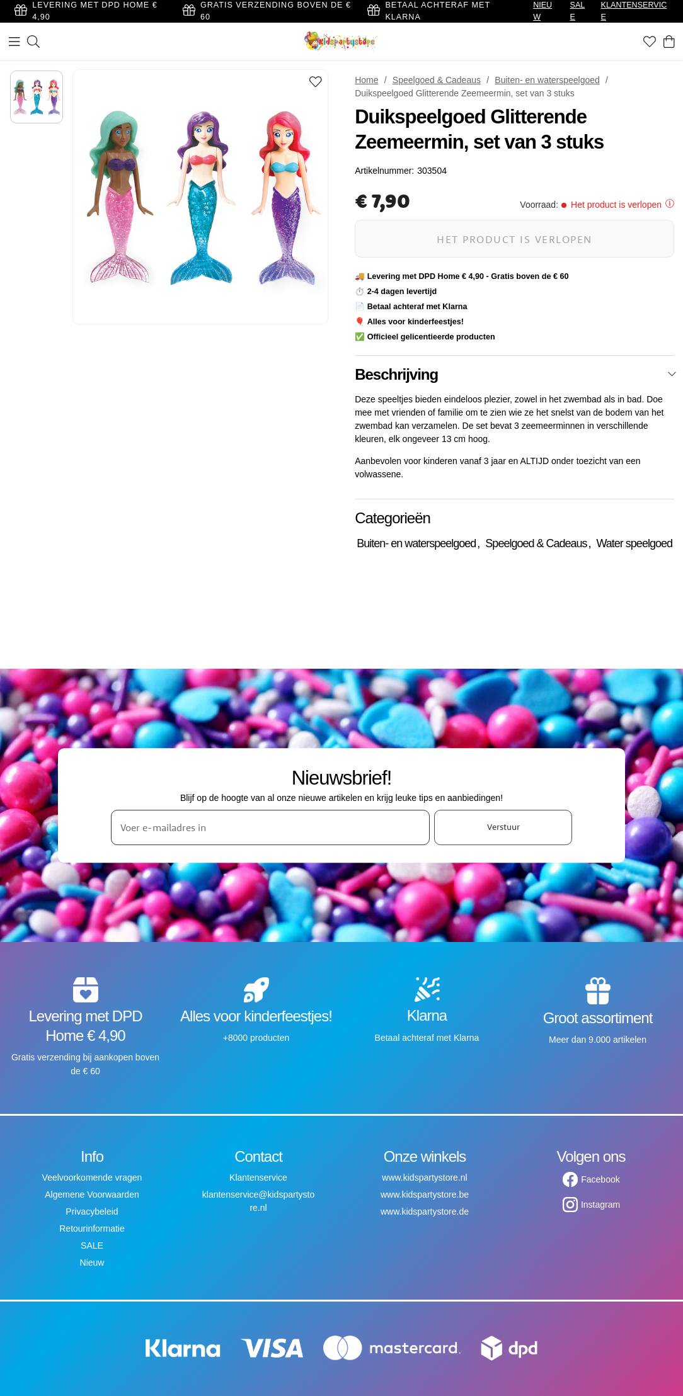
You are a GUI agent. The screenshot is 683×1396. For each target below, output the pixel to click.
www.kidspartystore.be (425, 1194)
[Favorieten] (649, 41)
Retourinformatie (92, 1228)
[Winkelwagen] (669, 41)
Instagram (600, 1205)
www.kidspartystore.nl (424, 1177)
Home (366, 80)
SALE (92, 1245)
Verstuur (503, 826)
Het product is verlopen (514, 239)
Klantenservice (258, 1177)
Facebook (600, 1179)
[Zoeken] (33, 41)
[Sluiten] (672, 374)
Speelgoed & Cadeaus (437, 80)
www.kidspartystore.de (425, 1211)
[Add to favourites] (315, 83)
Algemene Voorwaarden (92, 1194)
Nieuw (92, 1262)
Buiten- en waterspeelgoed (547, 80)
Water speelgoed (634, 543)
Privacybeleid (92, 1211)
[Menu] (14, 41)
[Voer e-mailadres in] (270, 827)
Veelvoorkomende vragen (92, 1177)
